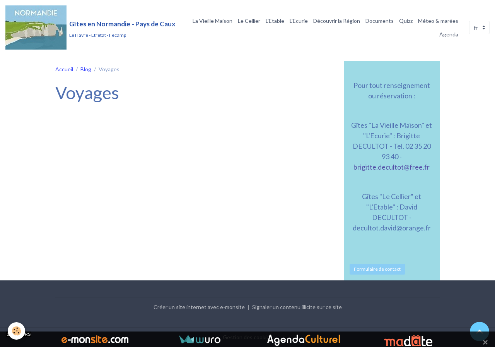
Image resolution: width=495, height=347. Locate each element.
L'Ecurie (299, 20)
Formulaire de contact (377, 269)
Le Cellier (249, 20)
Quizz (406, 20)
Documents (379, 20)
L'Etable (275, 20)
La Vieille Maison (212, 20)
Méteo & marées (438, 20)
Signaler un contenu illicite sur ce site (297, 307)
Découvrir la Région (336, 20)
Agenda (448, 34)
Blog (85, 69)
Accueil (64, 69)
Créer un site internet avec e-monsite (199, 307)
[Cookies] (16, 331)
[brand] (87, 27)
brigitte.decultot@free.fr (391, 167)
